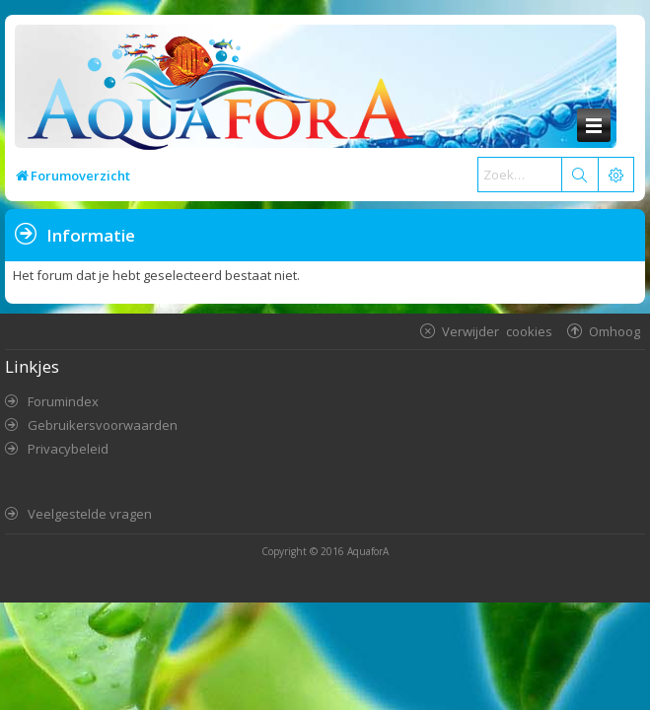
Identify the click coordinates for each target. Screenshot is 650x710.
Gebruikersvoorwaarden (103, 425)
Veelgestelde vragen (90, 514)
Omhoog (614, 330)
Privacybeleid (68, 449)
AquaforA (368, 551)
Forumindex (63, 401)
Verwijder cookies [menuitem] (497, 330)
